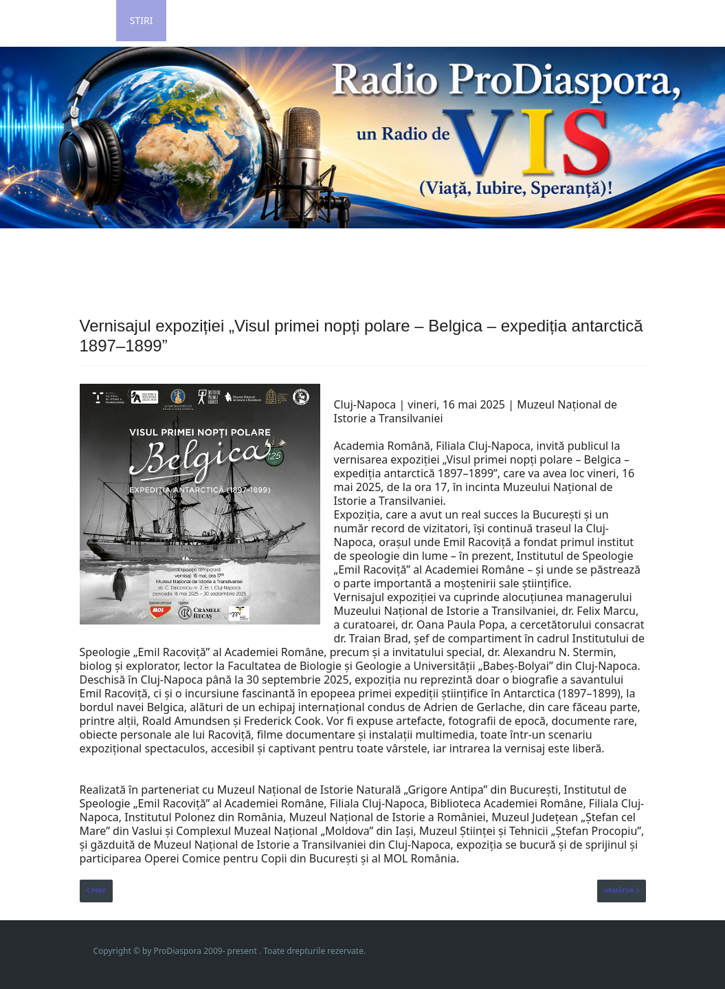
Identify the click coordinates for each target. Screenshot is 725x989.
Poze (250, 20)
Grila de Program (335, 20)
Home (88, 20)
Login (195, 20)
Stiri (141, 20)
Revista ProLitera (606, 20)
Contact (430, 20)
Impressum (507, 20)
